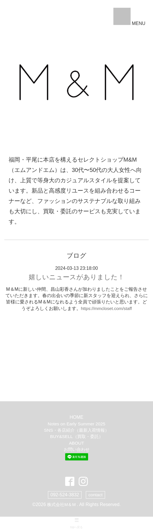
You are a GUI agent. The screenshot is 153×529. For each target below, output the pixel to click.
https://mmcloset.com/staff (106, 308)
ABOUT (76, 443)
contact (95, 494)
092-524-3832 (64, 494)
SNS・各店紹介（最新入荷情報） (76, 430)
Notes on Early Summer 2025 (77, 424)
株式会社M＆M (62, 504)
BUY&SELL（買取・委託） (76, 437)
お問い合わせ (76, 449)
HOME (77, 417)
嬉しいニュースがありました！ (76, 277)
